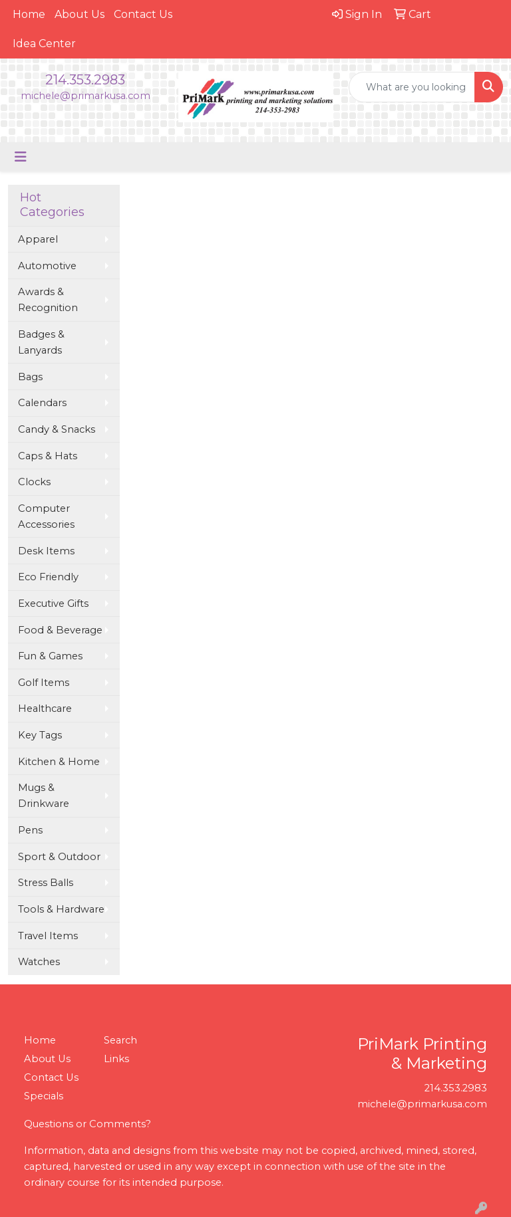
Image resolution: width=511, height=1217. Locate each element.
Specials (43, 1096)
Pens (30, 830)
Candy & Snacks (56, 429)
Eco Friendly (48, 577)
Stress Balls (45, 883)
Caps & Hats (47, 456)
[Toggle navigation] (21, 157)
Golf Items (43, 683)
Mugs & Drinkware (43, 796)
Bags (30, 377)
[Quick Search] (412, 87)
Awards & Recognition (48, 300)
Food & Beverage (60, 630)
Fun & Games (50, 656)
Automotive (47, 266)
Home (29, 14)
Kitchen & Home (59, 762)
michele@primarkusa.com (85, 96)
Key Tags (40, 735)
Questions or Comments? (87, 1124)
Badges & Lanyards (41, 342)
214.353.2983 (85, 80)
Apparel (38, 239)
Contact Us (143, 14)
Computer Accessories (46, 516)
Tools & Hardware (61, 909)
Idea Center (44, 43)
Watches (39, 962)
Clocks (34, 482)
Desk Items (46, 551)
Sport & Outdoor (59, 857)
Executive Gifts (53, 603)
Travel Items (48, 936)
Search (120, 1040)
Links (116, 1059)
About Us (79, 14)
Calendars (42, 403)
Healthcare (45, 709)
